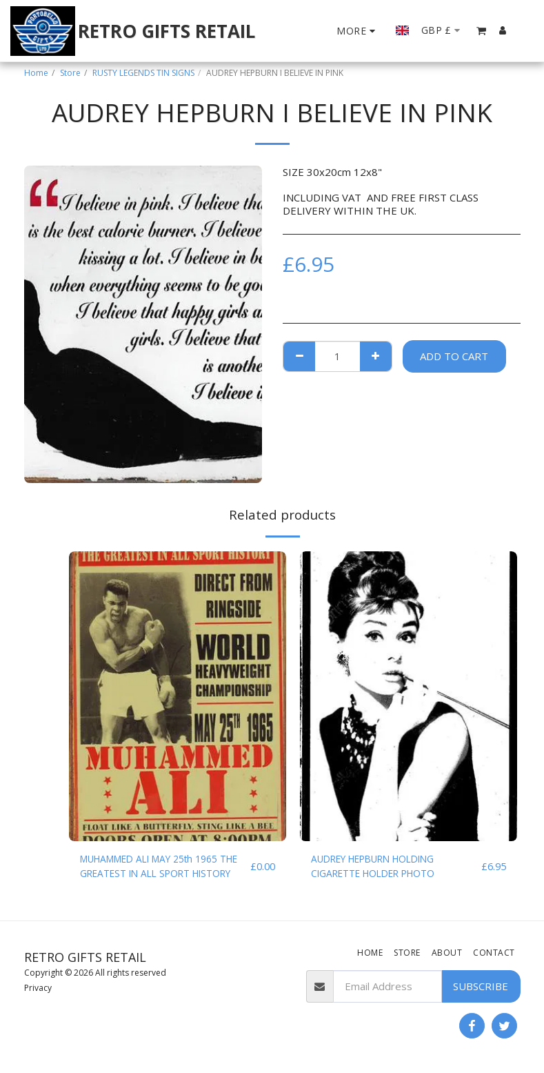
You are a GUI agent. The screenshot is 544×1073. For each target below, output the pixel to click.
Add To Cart (454, 356)
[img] (177, 696)
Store (70, 73)
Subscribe (480, 986)
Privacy (38, 988)
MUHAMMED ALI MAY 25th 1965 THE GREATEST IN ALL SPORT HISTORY (158, 868)
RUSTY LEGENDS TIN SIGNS (143, 73)
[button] (482, 31)
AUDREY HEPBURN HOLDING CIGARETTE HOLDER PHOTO (383, 868)
